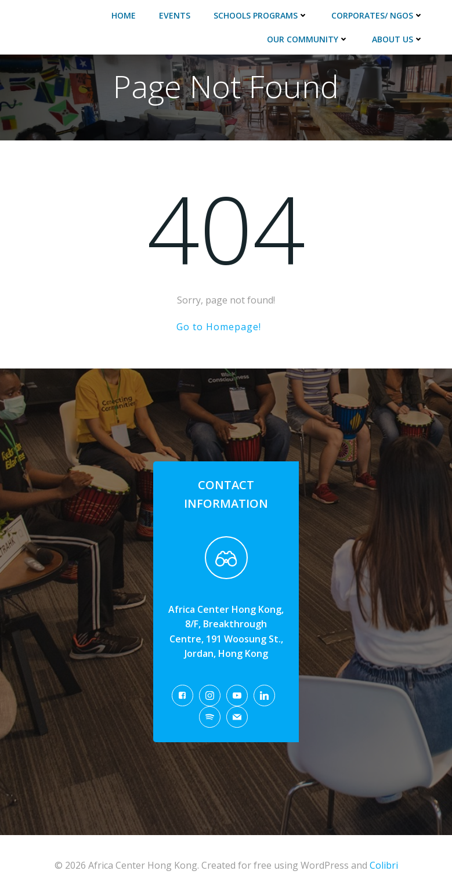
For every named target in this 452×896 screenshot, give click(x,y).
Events (174, 15)
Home (123, 15)
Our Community (308, 39)
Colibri (384, 865)
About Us (398, 39)
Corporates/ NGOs (377, 15)
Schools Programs (261, 15)
